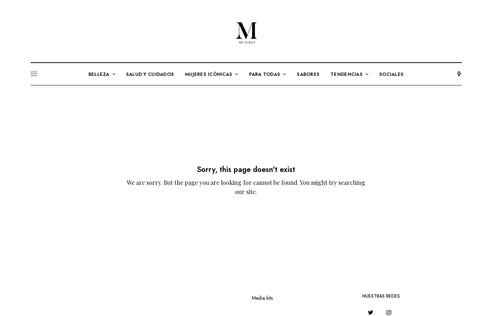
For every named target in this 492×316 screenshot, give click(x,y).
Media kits (262, 298)
